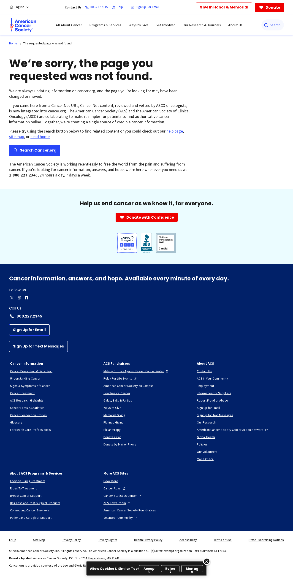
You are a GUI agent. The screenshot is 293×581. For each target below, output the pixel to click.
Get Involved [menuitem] (165, 25)
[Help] (118, 7)
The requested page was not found (47, 43)
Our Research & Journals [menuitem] (202, 25)
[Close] (206, 561)
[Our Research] (206, 422)
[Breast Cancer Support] (25, 495)
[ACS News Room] (117, 503)
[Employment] (205, 385)
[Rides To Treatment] (23, 488)
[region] (146, 568)
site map (16, 136)
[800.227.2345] (97, 7)
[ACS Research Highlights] (26, 400)
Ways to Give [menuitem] (138, 25)
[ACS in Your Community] (212, 378)
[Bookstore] (110, 481)
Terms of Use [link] (223, 540)
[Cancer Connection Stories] (28, 415)
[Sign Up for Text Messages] (38, 346)
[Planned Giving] (113, 422)
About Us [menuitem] (235, 25)
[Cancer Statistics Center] (122, 495)
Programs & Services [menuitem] (105, 25)
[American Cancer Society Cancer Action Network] (233, 429)
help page (174, 131)
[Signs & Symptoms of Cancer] (30, 385)
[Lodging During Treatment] (27, 481)
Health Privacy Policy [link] (148, 540)
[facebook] (26, 298)
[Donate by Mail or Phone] (119, 444)
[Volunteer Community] (120, 517)
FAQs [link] (12, 540)
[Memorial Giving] (114, 415)
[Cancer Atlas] (114, 488)
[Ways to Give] (112, 407)
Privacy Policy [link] (71, 540)
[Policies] (202, 444)
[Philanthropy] (112, 429)
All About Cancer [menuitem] (69, 25)
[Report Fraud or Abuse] (212, 400)
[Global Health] (206, 437)
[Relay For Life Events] (120, 378)
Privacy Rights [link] (107, 540)
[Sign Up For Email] (146, 7)
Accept (149, 569)
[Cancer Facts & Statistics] (27, 407)
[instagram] (19, 298)
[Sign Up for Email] (29, 329)
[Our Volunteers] (207, 451)
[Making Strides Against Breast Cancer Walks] (136, 371)
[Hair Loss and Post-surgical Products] (35, 503)
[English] (22, 7)
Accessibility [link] (188, 540)
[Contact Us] (204, 371)
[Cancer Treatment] (22, 393)
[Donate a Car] (112, 437)
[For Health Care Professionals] (30, 429)
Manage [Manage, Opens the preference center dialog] (192, 569)
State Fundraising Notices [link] (266, 540)
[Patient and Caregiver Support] (31, 517)
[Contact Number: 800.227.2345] (146, 316)
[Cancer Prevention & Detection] (31, 371)
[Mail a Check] (205, 459)
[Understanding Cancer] (25, 378)
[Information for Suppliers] (214, 393)
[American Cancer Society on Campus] (128, 385)
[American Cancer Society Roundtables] (129, 510)
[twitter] (12, 298)
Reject (170, 569)
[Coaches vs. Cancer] (116, 393)
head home (40, 136)
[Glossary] (16, 422)
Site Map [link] (39, 540)
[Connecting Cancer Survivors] (30, 510)
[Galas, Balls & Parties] (117, 400)
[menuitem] (23, 25)
